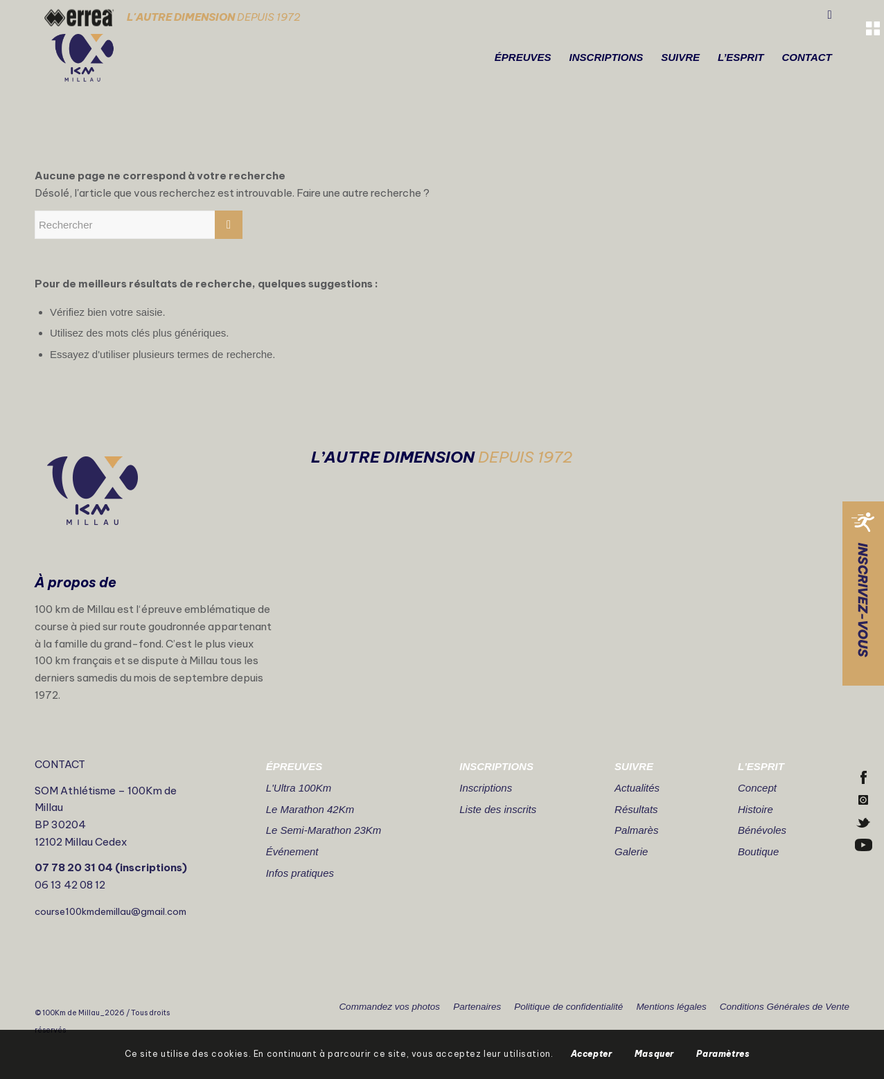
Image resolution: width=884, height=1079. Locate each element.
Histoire (755, 809)
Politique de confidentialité (568, 1006)
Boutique (758, 851)
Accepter (591, 1054)
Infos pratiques (300, 873)
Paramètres (723, 1054)
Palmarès (636, 830)
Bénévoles (762, 830)
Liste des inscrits (497, 809)
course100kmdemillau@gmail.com (110, 911)
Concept (757, 788)
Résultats (636, 809)
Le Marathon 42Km (310, 809)
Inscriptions (485, 788)
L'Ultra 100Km (299, 788)
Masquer (654, 1054)
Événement (292, 851)
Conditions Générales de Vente (784, 1006)
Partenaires (477, 1006)
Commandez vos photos (389, 1006)
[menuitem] (523, 57)
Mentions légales (671, 1006)
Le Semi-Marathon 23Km (324, 830)
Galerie (631, 851)
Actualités (637, 788)
